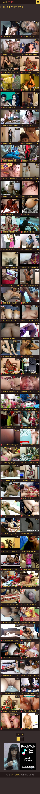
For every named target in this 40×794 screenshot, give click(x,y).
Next (20, 734)
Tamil (7, 2)
